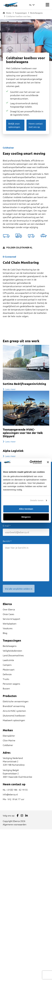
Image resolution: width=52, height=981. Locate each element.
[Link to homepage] (10, 4)
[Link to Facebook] (18, 815)
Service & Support (11, 618)
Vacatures (7, 628)
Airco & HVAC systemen (14, 710)
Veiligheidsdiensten (12, 650)
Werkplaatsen (9, 623)
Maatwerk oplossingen (14, 720)
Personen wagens (11, 683)
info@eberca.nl (10, 794)
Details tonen (36, 500)
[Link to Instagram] (22, 815)
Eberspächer (9, 735)
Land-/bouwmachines (13, 655)
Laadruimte (8, 660)
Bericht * (7, 541)
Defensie (7, 674)
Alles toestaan (26, 509)
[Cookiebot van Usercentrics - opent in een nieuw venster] (31, 462)
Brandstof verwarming (14, 706)
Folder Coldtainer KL (17, 247)
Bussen (6, 688)
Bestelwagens (36, 13)
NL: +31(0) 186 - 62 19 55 (15, 789)
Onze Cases (8, 614)
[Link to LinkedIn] (26, 815)
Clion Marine (9, 740)
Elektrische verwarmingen (15, 701)
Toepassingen (21, 13)
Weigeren (26, 517)
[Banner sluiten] (48, 462)
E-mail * (7, 525)
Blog (5, 632)
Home (7, 13)
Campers (7, 664)
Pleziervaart (8, 669)
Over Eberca (9, 609)
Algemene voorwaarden (14, 824)
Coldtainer (8, 745)
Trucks (6, 678)
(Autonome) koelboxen (14, 715)
